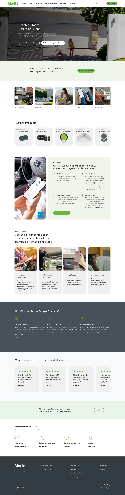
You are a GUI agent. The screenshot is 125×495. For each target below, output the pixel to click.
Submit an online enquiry (21, 446)
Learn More (99, 410)
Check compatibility (52, 336)
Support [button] (72, 3)
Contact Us (102, 469)
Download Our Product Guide (47, 465)
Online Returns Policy (76, 473)
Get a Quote (20, 471)
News (40, 473)
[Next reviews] (108, 379)
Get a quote (111, 3)
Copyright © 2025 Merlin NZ (21, 487)
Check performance (85, 336)
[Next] (108, 97)
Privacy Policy (74, 477)
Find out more (18, 337)
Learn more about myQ (61, 213)
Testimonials (42, 477)
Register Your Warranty (86, 70)
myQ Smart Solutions (51, 3)
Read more (21, 385)
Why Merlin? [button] (63, 3)
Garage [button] (24, 3)
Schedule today (43, 446)
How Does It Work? (20, 231)
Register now (67, 446)
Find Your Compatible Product (29, 43)
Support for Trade (75, 469)
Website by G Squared (105, 487)
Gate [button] (30, 3)
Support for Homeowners (77, 465)
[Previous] (16, 97)
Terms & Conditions (104, 465)
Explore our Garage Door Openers (53, 43)
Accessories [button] (38, 3)
